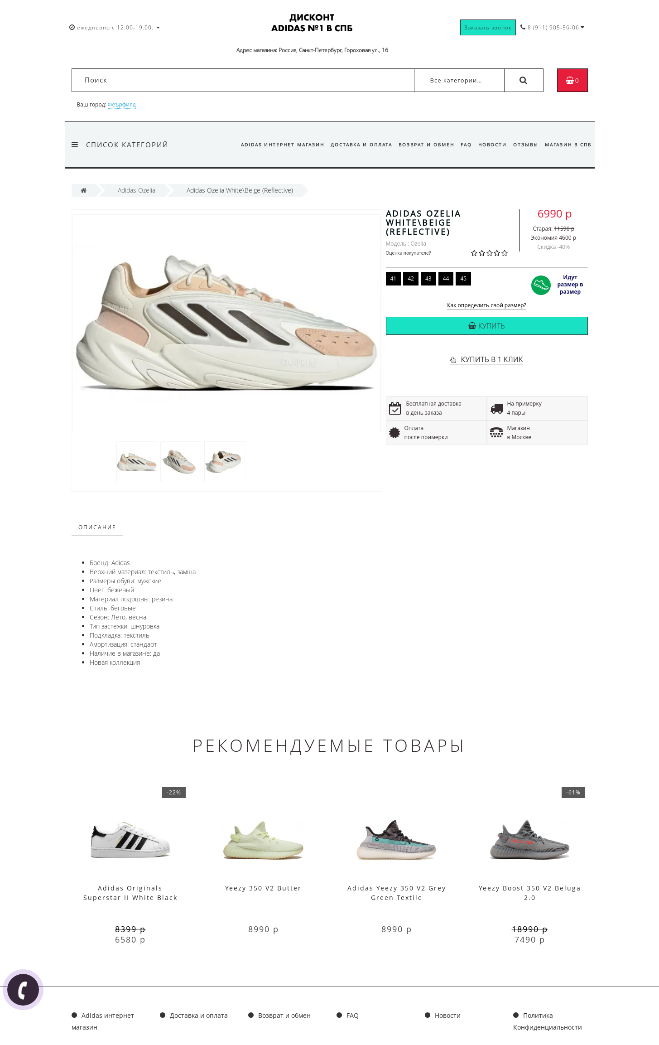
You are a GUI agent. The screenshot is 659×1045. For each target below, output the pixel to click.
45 (463, 278)
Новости (489, 144)
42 (411, 278)
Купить (486, 326)
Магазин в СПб (568, 144)
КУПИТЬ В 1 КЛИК (492, 359)
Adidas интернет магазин (274, 144)
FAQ (461, 144)
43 (428, 278)
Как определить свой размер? (486, 305)
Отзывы (524, 144)
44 (446, 278)
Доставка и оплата (354, 144)
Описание (97, 527)
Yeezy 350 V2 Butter (263, 888)
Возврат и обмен (420, 144)
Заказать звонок (488, 27)
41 (393, 278)
